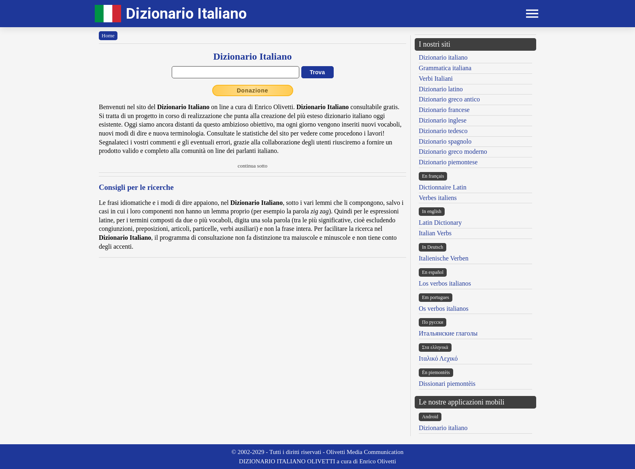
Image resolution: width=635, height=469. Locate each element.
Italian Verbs (435, 233)
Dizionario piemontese (448, 162)
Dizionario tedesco (443, 130)
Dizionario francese (444, 109)
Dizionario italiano (443, 57)
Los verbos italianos (445, 283)
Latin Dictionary (440, 222)
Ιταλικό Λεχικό (438, 358)
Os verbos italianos (444, 308)
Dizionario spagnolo (445, 141)
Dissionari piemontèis (447, 383)
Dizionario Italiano (186, 13)
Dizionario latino (441, 89)
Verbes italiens (438, 197)
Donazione (252, 90)
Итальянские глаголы (448, 333)
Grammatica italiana (445, 68)
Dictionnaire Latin (443, 187)
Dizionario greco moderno (453, 151)
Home (108, 35)
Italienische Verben (444, 258)
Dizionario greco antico (449, 99)
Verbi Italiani (436, 78)
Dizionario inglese (443, 120)
